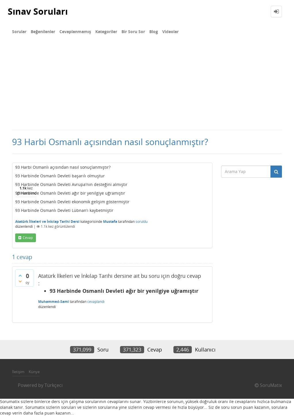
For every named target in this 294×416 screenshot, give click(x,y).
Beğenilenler (43, 31)
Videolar (170, 31)
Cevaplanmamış (75, 31)
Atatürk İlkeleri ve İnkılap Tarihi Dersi (47, 221)
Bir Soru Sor (133, 31)
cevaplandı (96, 301)
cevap (28, 237)
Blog (153, 31)
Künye (34, 371)
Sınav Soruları (38, 11)
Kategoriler (106, 31)
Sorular (19, 31)
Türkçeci (54, 385)
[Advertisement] (147, 86)
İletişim (18, 371)
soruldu (142, 221)
